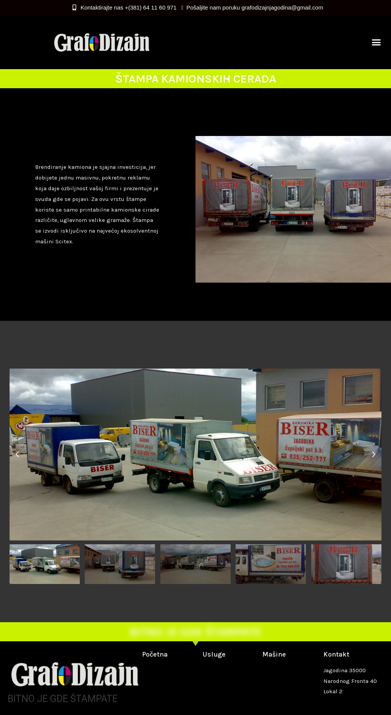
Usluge (214, 654)
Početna (155, 654)
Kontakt (336, 654)
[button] (376, 42)
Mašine (274, 654)
